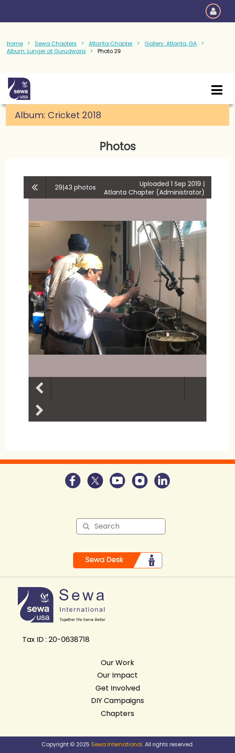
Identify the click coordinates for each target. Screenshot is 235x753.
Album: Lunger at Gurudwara (46, 51)
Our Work (117, 663)
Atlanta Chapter (110, 43)
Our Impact (117, 675)
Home (15, 43)
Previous (40, 388)
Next (40, 410)
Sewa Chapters (56, 43)
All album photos (35, 187)
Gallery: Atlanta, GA (170, 43)
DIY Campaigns (117, 700)
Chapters (117, 713)
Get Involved (117, 688)
